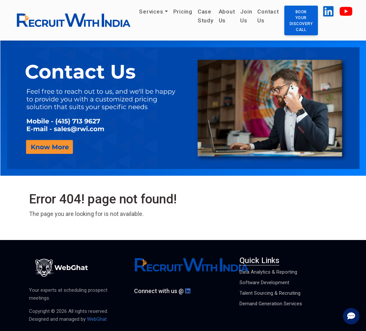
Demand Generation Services (270, 304)
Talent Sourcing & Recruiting (269, 293)
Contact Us (268, 16)
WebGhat (97, 319)
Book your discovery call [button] (301, 21)
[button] (328, 14)
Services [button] (151, 11)
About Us (227, 16)
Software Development (264, 283)
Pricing (182, 11)
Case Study (205, 16)
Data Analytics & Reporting (268, 272)
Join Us (246, 16)
